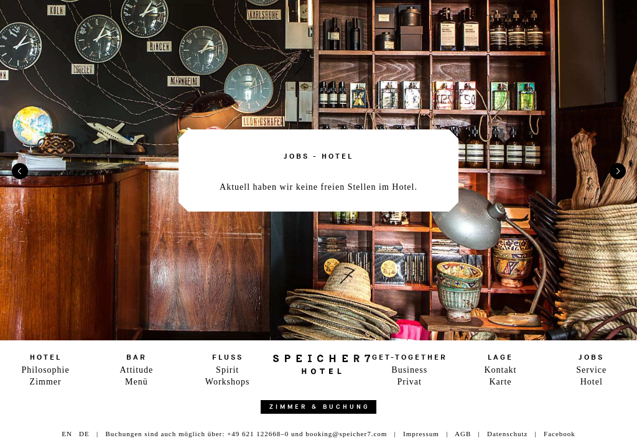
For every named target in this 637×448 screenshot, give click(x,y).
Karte (500, 381)
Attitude (136, 370)
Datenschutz (507, 433)
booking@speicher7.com (346, 433)
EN (67, 433)
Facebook (559, 433)
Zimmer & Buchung (319, 407)
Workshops (227, 381)
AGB (463, 433)
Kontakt (500, 370)
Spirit (227, 370)
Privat (409, 381)
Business (409, 370)
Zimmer (46, 381)
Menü (136, 381)
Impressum (421, 433)
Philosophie (46, 370)
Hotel (591, 381)
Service (591, 370)
